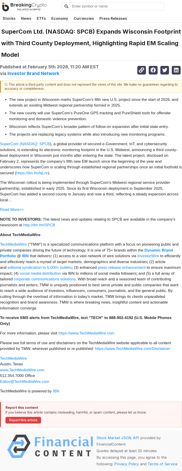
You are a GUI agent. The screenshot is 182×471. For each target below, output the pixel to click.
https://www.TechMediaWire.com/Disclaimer (132, 348)
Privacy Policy (126, 464)
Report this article (23, 420)
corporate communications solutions (44, 279)
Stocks (9, 18)
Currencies (84, 18)
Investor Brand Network (33, 73)
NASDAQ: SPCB (35, 144)
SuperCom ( (10, 144)
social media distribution (40, 273)
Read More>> (12, 209)
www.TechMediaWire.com (22, 370)
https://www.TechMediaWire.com (86, 333)
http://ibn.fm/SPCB (39, 225)
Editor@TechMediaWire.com (24, 381)
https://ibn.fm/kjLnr (32, 173)
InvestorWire (148, 256)
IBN (56, 391)
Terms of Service (162, 464)
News (26, 18)
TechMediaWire (13, 244)
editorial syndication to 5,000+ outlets (39, 267)
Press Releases (113, 18)
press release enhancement (122, 267)
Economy (59, 18)
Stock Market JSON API (117, 438)
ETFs (41, 18)
